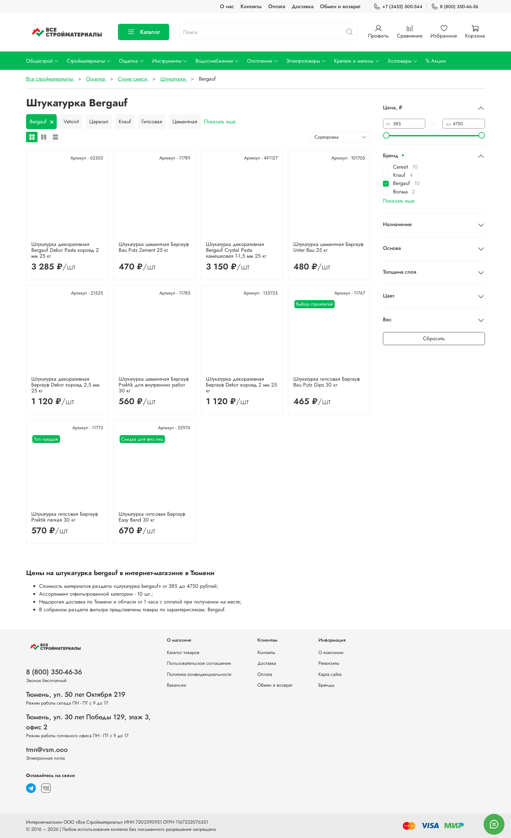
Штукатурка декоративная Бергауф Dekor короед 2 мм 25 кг (241, 384)
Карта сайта (330, 674)
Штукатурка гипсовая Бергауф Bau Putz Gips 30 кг (326, 382)
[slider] (386, 135)
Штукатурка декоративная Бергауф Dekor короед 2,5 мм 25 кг (65, 384)
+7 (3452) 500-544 (397, 6)
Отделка (131, 61)
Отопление (262, 61)
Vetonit (71, 121)
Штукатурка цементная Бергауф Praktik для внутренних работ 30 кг (154, 384)
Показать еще (220, 121)
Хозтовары (403, 61)
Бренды (326, 685)
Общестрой (42, 61)
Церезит (98, 121)
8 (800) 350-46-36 (454, 6)
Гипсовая (151, 121)
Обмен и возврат (340, 6)
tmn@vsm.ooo (47, 749)
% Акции (436, 61)
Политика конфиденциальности (199, 674)
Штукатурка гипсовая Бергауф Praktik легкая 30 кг (64, 517)
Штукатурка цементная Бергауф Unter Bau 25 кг (328, 247)
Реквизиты (328, 663)
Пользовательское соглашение (199, 663)
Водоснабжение (217, 61)
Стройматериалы (89, 61)
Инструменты (170, 61)
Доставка (303, 6)
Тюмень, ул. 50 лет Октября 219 (75, 694)
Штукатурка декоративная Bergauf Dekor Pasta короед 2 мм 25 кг (65, 250)
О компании (330, 652)
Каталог (143, 32)
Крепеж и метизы (357, 61)
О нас (227, 6)
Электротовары (306, 61)
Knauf (125, 121)
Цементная (184, 121)
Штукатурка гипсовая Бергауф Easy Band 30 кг (152, 517)
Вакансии (176, 685)
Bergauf (38, 121)
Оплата (276, 6)
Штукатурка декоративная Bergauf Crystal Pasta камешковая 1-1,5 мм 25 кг (236, 250)
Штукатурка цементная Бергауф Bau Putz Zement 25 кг (154, 247)
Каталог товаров (183, 652)
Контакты (251, 6)
